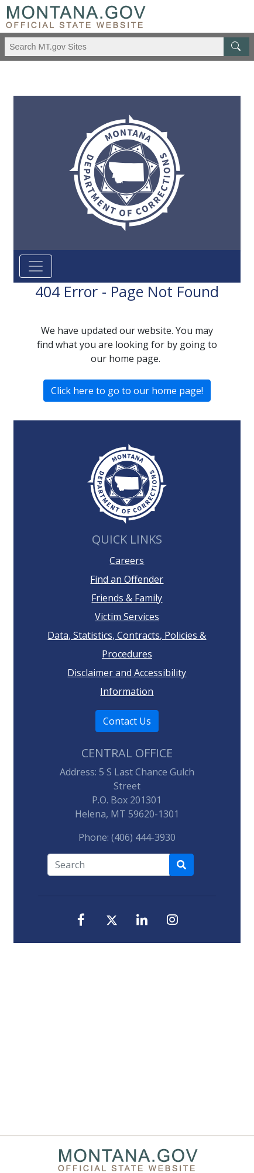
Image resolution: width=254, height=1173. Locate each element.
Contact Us (127, 721)
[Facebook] (81, 920)
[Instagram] (172, 920)
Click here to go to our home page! (127, 390)
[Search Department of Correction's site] (181, 865)
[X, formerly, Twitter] (112, 921)
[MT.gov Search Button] (236, 46)
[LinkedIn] (142, 920)
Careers (126, 560)
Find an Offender (126, 579)
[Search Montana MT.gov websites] (127, 46)
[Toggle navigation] (35, 266)
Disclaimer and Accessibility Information (126, 682)
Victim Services (127, 616)
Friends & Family (126, 597)
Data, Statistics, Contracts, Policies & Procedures (126, 644)
